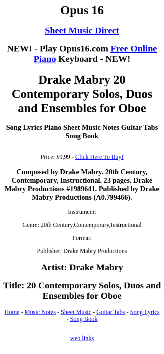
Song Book (84, 319)
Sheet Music (76, 312)
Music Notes (40, 312)
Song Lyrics (144, 312)
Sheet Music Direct (82, 30)
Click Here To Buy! (99, 157)
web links (82, 338)
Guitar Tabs (111, 312)
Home (12, 312)
